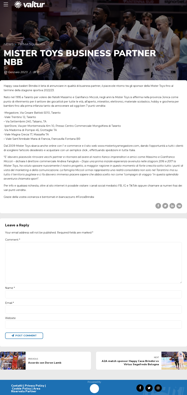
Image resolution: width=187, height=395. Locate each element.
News (9, 44)
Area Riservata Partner (25, 390)
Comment (12, 239)
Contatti (16, 386)
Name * (10, 288)
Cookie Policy (21, 389)
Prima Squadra (31, 44)
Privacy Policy (34, 386)
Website (10, 318)
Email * (9, 303)
